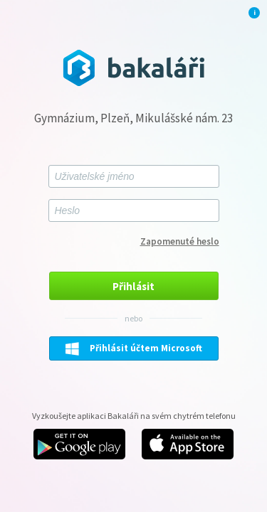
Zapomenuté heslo (179, 241)
